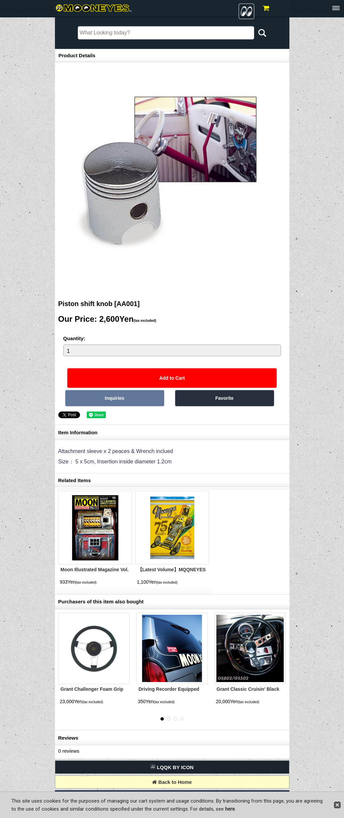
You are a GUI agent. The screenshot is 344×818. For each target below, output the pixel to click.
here (230, 809)
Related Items (74, 480)
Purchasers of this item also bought (101, 601)
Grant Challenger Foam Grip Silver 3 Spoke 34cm (92, 691)
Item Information (78, 432)
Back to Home (172, 782)
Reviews (68, 738)
